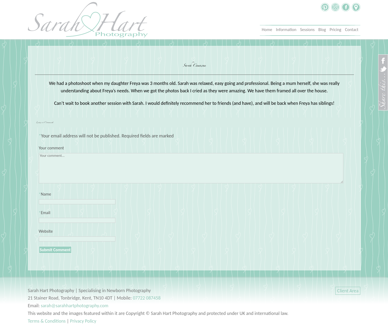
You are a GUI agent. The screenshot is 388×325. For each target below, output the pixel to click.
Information (286, 29)
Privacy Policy (83, 321)
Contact (351, 29)
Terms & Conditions (47, 321)
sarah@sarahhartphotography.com (74, 306)
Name (46, 194)
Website (46, 231)
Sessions (307, 29)
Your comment (51, 147)
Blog (322, 29)
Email (45, 212)
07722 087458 (146, 298)
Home (267, 29)
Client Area (347, 291)
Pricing (335, 29)
